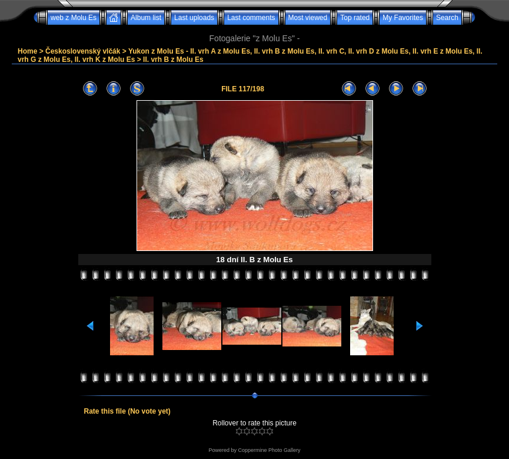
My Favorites (402, 18)
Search (447, 18)
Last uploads (194, 18)
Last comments (251, 18)
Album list (146, 18)
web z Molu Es (74, 18)
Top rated (355, 18)
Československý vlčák (82, 51)
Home (27, 51)
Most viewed (308, 18)
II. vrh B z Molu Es (173, 59)
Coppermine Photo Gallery (269, 450)
